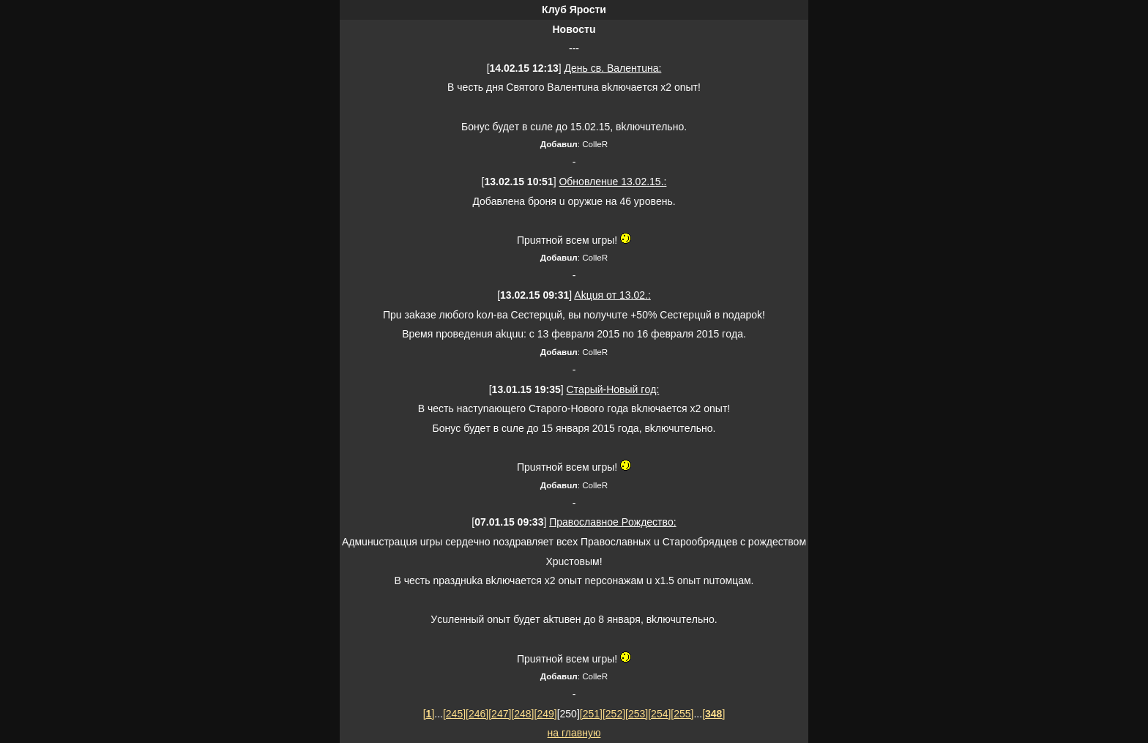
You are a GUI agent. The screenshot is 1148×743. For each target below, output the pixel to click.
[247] (499, 714)
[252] (614, 714)
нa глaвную (574, 733)
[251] (591, 714)
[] (429, 714)
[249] (545, 714)
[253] (636, 714)
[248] (522, 714)
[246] (477, 714)
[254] (659, 714)
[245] (454, 714)
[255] (682, 714)
